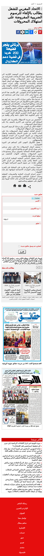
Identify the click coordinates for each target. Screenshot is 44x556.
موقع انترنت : (36, 216)
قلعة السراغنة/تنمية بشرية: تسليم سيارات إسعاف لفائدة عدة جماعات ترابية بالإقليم (23, 485)
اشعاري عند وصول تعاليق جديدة (31, 246)
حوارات (29, 297)
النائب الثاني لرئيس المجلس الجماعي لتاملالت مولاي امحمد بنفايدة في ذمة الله (24, 471)
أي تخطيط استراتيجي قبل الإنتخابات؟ (26, 446)
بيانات (19, 299)
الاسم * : (38, 201)
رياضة (37, 297)
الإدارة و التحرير (13, 299)
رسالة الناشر (22, 503)
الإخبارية (22, 528)
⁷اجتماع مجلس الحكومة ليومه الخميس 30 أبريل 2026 (32, 292)
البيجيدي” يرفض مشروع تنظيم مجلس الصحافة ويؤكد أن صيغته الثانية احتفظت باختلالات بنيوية (24, 490)
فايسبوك (22, 552)
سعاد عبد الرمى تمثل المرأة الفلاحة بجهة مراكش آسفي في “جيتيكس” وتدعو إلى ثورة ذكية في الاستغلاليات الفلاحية (23, 465)
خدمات (16, 297)
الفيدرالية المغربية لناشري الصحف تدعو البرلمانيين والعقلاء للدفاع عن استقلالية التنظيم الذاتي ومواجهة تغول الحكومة (22, 458)
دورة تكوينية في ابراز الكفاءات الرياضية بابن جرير (22, 443)
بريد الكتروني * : (36, 208)
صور (22, 538)
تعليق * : (38, 223)
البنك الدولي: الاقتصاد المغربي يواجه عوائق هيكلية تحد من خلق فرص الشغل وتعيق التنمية (12, 292)
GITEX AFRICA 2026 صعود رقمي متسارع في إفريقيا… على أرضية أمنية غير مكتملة (23, 480)
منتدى (22, 547)
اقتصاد (3, 297)
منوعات (32, 299)
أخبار (32, 4)
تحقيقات (24, 297)
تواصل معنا (22, 518)
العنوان (22, 513)
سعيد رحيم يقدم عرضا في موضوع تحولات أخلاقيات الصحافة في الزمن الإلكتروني (22, 476)
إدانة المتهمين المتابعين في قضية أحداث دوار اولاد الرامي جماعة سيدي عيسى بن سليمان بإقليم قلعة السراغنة (23, 451)
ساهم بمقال (22, 523)
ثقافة (33, 297)
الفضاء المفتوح (25, 299)
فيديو (7, 297)
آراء (20, 297)
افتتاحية (12, 297)
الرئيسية (39, 4)
